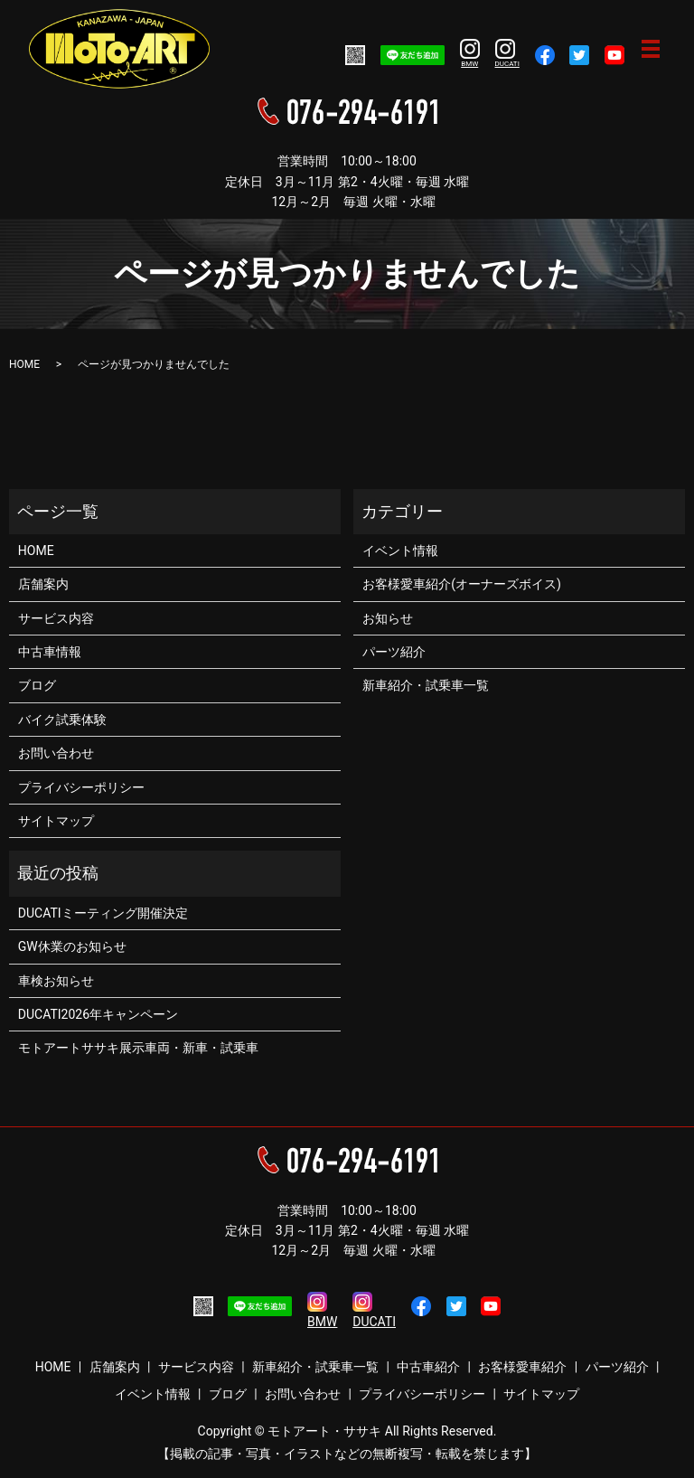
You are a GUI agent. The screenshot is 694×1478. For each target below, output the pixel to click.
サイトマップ (56, 821)
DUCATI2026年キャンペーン (98, 1014)
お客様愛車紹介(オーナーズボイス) (461, 584)
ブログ (37, 685)
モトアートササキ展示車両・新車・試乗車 (138, 1047)
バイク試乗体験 (62, 719)
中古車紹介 (428, 1367)
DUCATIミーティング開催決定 (103, 913)
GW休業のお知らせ (72, 946)
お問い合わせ (56, 753)
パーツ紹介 (394, 652)
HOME (24, 364)
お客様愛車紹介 (522, 1367)
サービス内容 (56, 618)
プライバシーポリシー (81, 787)
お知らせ (387, 618)
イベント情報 (400, 550)
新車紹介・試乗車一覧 (425, 685)
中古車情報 (49, 652)
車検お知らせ (56, 981)
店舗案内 (43, 584)
